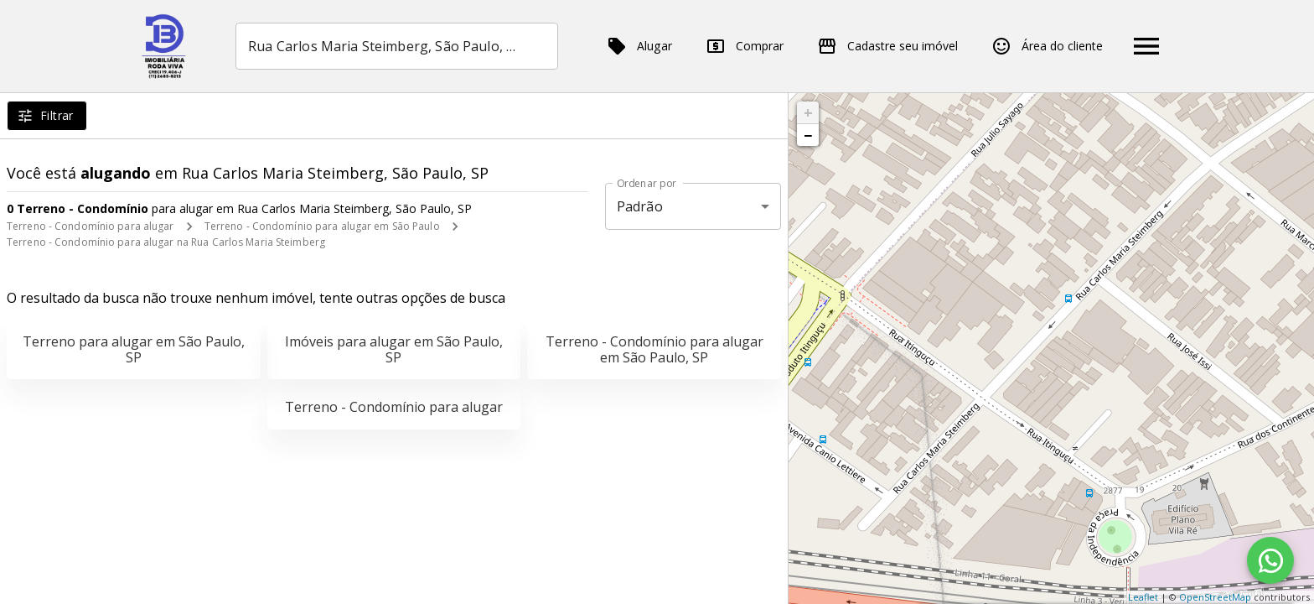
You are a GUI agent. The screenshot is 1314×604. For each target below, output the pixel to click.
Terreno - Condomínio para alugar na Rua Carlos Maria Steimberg (166, 242)
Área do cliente (1047, 46)
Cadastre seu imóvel (887, 46)
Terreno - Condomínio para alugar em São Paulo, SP (654, 349)
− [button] (808, 135)
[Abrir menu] (1146, 46)
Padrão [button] (640, 206)
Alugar (639, 46)
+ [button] (808, 112)
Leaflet (1143, 597)
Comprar (745, 46)
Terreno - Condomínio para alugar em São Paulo (322, 226)
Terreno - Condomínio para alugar (90, 226)
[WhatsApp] (1270, 560)
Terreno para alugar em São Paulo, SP (134, 349)
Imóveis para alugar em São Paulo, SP (394, 349)
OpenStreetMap (1215, 597)
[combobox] (396, 46)
